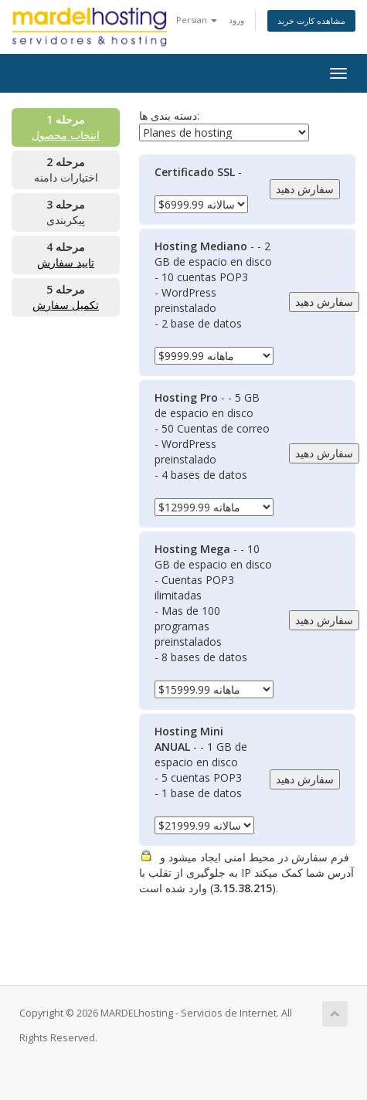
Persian (196, 19)
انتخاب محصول (66, 134)
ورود (236, 19)
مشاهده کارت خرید (311, 20)
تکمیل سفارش (65, 304)
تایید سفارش (65, 262)
